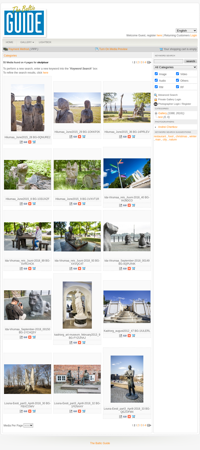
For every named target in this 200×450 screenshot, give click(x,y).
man (158, 139)
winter (193, 136)
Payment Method (19, 49)
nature (173, 139)
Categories (10, 55)
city (165, 139)
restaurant (160, 136)
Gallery (162, 113)
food (170, 136)
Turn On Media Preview (113, 49)
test (160, 117)
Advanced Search (168, 95)
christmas (181, 136)
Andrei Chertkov (167, 127)
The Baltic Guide (100, 443)
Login (193, 35)
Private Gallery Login (169, 99)
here (159, 35)
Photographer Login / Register (174, 104)
